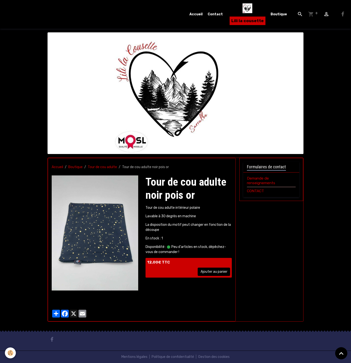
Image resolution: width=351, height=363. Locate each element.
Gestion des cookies (214, 357)
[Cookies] (10, 352)
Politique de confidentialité (173, 357)
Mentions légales (134, 357)
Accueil (196, 14)
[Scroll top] (341, 353)
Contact (215, 14)
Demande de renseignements (261, 180)
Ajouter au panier (214, 272)
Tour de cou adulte (102, 167)
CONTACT (255, 191)
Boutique (279, 14)
